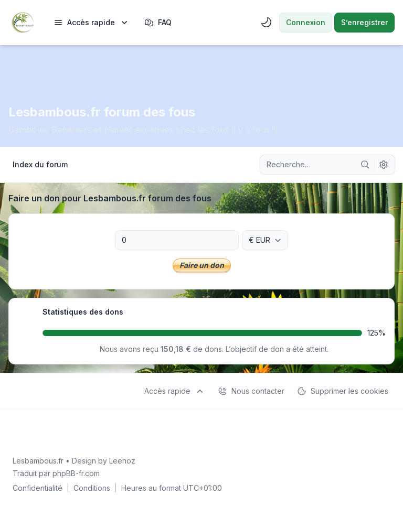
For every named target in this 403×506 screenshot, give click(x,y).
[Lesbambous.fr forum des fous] (22, 22)
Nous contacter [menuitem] (251, 391)
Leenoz (122, 460)
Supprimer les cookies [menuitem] (342, 391)
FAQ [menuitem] (158, 22)
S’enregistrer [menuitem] (364, 22)
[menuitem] (91, 22)
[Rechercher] (365, 165)
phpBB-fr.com (76, 473)
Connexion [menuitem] (305, 22)
